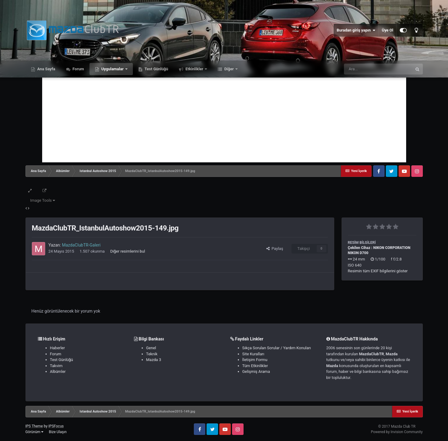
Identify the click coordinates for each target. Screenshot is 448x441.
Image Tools (42, 200)
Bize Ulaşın (58, 432)
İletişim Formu (255, 359)
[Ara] (378, 69)
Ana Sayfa (45, 69)
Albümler (58, 371)
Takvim (56, 365)
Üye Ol (387, 30)
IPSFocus (56, 426)
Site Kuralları (253, 354)
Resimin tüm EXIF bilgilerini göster (378, 271)
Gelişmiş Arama (256, 371)
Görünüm (34, 432)
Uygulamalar (112, 69)
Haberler (57, 348)
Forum (78, 69)
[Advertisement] (224, 120)
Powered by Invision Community (397, 432)
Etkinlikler (194, 69)
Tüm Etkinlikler (255, 365)
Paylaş (274, 248)
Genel (151, 348)
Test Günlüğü (156, 69)
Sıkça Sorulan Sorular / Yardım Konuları (276, 348)
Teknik (152, 354)
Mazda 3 (153, 359)
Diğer (229, 69)
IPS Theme (34, 426)
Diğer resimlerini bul (127, 251)
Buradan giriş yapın (356, 30)
